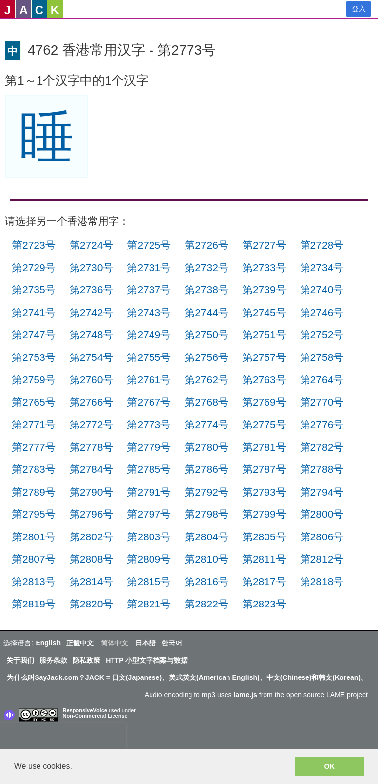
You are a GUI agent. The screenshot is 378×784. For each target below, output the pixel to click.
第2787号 (264, 469)
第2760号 (91, 379)
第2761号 (149, 379)
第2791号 (149, 492)
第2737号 (149, 289)
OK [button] (329, 766)
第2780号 (206, 447)
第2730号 (91, 267)
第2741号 (34, 312)
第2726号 (206, 244)
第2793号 (264, 492)
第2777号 (34, 447)
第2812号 (322, 559)
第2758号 (322, 357)
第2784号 (91, 469)
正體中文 (80, 643)
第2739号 (264, 289)
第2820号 (91, 603)
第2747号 (34, 334)
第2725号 (149, 244)
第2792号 (206, 492)
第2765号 (34, 402)
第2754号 (91, 357)
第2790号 (91, 492)
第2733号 (264, 267)
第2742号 (91, 312)
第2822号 (206, 603)
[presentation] (63, 738)
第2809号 (149, 559)
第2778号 (91, 447)
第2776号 (322, 424)
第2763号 (264, 379)
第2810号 (206, 559)
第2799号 (264, 514)
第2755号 (149, 357)
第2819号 (34, 603)
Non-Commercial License (95, 716)
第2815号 (149, 581)
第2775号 (264, 424)
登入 (359, 9)
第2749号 (149, 334)
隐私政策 (86, 660)
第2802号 (91, 536)
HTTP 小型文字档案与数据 (147, 660)
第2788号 (322, 469)
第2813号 (34, 581)
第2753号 (34, 357)
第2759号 (34, 379)
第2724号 (91, 244)
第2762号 (206, 379)
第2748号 (91, 334)
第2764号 (322, 379)
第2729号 (34, 267)
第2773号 (149, 424)
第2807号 (34, 559)
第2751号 (264, 334)
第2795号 (34, 514)
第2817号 (264, 581)
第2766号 (91, 402)
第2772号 (91, 424)
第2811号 (264, 559)
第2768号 (206, 402)
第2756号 (206, 357)
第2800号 (322, 514)
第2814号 (91, 581)
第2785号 (149, 469)
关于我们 (20, 660)
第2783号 (34, 469)
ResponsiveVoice (85, 710)
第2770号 (322, 402)
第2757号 (264, 357)
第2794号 (322, 492)
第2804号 (206, 536)
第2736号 (91, 289)
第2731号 (149, 267)
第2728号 (322, 244)
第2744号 (206, 312)
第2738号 (206, 289)
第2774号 (206, 424)
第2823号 (264, 603)
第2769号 (264, 402)
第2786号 (206, 469)
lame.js (245, 695)
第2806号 (322, 536)
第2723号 (34, 244)
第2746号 (322, 312)
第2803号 (149, 536)
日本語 (145, 643)
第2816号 (206, 581)
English (48, 643)
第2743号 (149, 312)
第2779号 (149, 447)
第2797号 (149, 514)
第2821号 (149, 603)
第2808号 (91, 559)
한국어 (171, 643)
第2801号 (34, 536)
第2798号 (206, 514)
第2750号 (206, 334)
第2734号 (322, 267)
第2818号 (322, 581)
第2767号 (149, 402)
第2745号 (264, 312)
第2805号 (264, 536)
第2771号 (34, 424)
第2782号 (322, 447)
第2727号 (264, 244)
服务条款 (53, 660)
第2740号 (322, 289)
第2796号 (91, 514)
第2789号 (34, 492)
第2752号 (322, 334)
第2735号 (34, 289)
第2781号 (264, 447)
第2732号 (206, 267)
